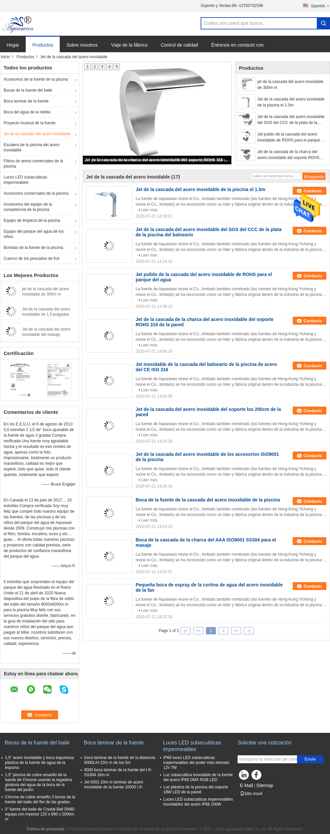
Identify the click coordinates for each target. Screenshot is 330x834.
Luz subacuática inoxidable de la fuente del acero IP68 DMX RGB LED (198, 777)
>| (248, 630)
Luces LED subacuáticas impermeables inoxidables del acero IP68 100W (198, 802)
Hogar (13, 45)
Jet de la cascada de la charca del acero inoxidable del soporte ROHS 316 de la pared (157, 160)
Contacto (313, 190)
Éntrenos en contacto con (237, 45)
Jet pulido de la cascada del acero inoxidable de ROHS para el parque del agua (291, 137)
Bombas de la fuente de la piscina (33, 247)
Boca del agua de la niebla (27, 112)
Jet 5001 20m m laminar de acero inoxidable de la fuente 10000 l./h (113, 784)
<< (198, 630)
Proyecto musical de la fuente (29, 123)
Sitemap (264, 785)
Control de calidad (179, 45)
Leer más (149, 210)
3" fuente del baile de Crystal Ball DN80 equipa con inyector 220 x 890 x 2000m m (39, 814)
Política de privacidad (45, 829)
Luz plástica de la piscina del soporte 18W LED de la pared (195, 789)
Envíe (310, 759)
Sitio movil (251, 793)
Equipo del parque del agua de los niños (34, 234)
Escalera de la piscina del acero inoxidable (31, 147)
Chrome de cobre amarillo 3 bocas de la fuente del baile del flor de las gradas (40, 799)
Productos (42, 45)
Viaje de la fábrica (129, 45)
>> (236, 630)
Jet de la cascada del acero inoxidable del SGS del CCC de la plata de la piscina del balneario (290, 120)
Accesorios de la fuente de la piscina (36, 79)
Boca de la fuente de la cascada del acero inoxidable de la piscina (208, 499)
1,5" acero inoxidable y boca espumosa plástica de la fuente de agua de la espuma (39, 762)
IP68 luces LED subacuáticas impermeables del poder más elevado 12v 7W (196, 762)
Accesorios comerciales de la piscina (36, 193)
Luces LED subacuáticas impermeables (25, 180)
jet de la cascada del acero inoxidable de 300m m (290, 84)
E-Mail (246, 785)
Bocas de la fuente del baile (28, 90)
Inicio (5, 57)
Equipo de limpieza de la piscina (32, 220)
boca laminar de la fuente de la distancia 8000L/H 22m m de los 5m (119, 760)
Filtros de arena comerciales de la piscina (33, 164)
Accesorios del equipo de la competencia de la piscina (28, 207)
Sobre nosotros (82, 45)
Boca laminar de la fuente (26, 101)
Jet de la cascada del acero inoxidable (37, 134)
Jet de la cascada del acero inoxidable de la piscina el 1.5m (290, 102)
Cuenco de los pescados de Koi (31, 258)
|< (185, 630)
